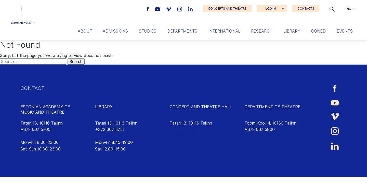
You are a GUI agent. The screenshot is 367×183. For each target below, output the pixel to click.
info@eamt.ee (33, 136)
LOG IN (270, 8)
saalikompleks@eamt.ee (192, 129)
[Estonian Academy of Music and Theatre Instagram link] (180, 8)
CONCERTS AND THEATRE (227, 8)
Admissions (115, 31)
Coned (318, 31)
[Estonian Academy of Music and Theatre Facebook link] (148, 8)
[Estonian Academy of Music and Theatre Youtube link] (158, 8)
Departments (182, 31)
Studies (147, 31)
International (224, 31)
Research (261, 31)
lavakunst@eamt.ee (262, 136)
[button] (332, 9)
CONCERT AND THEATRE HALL (201, 106)
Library (291, 31)
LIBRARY (104, 106)
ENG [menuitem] (348, 8)
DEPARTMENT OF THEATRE (272, 106)
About (85, 31)
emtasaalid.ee (183, 136)
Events (345, 31)
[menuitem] (350, 9)
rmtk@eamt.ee (109, 136)
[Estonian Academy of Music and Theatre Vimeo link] (169, 8)
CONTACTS (305, 8)
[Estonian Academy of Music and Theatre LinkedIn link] (190, 8)
